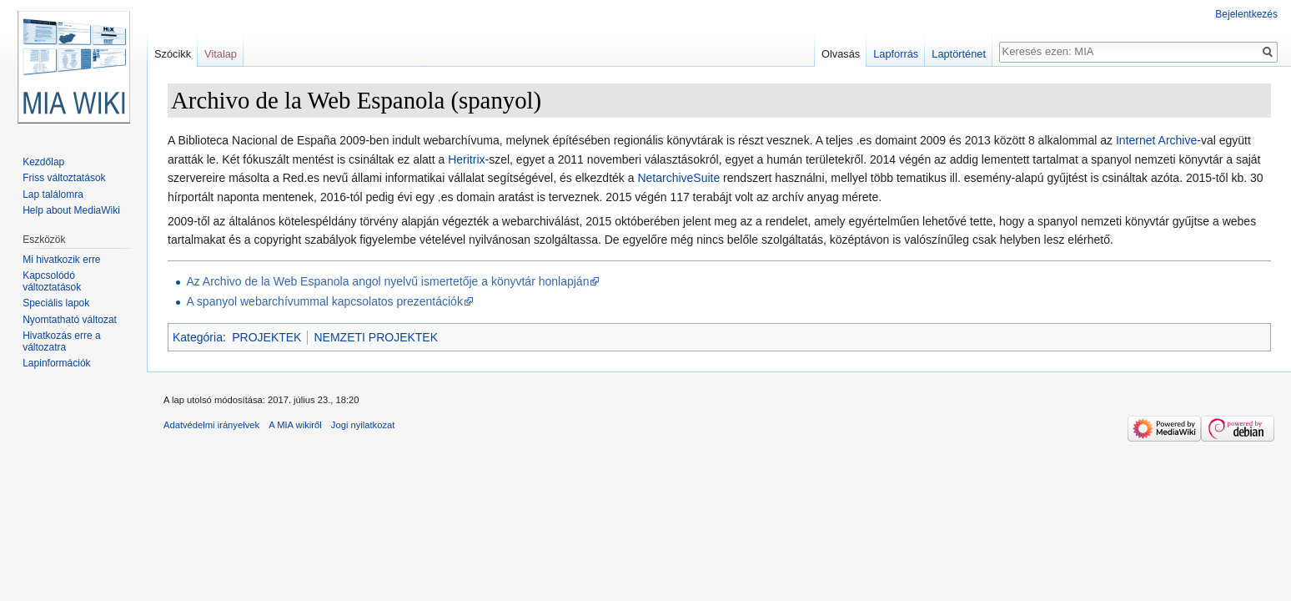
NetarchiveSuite (678, 177)
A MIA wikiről (295, 425)
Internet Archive (1156, 140)
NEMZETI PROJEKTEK (376, 337)
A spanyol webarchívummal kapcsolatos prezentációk (324, 301)
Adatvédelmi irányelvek (211, 425)
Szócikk (172, 54)
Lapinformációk (56, 363)
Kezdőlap (43, 162)
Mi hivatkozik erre (61, 259)
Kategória (198, 337)
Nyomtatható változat (70, 320)
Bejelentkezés (1246, 14)
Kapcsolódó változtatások (52, 281)
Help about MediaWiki (71, 210)
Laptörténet (959, 54)
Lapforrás (895, 54)
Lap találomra (53, 194)
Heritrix (466, 159)
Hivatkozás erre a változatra (61, 341)
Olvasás (840, 54)
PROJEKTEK (266, 337)
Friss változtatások (64, 178)
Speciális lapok (56, 303)
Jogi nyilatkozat (363, 425)
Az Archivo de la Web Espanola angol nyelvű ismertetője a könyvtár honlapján (387, 281)
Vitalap (220, 54)
